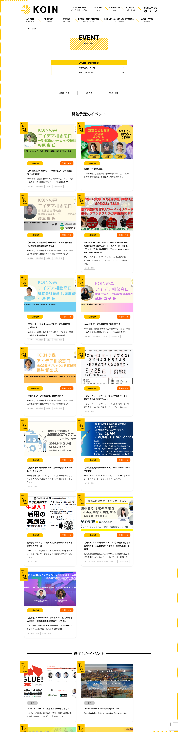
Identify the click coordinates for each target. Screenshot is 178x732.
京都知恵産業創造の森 (125, 568)
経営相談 (40, 182)
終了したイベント (86, 72)
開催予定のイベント (87, 68)
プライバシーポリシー (30, 713)
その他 (89, 93)
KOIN (31, 182)
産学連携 (40, 633)
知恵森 (139, 568)
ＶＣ (127, 565)
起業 (48, 182)
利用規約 (46, 713)
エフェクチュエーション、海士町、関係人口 (132, 407)
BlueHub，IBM (34, 481)
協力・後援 (114, 93)
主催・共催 (64, 93)
